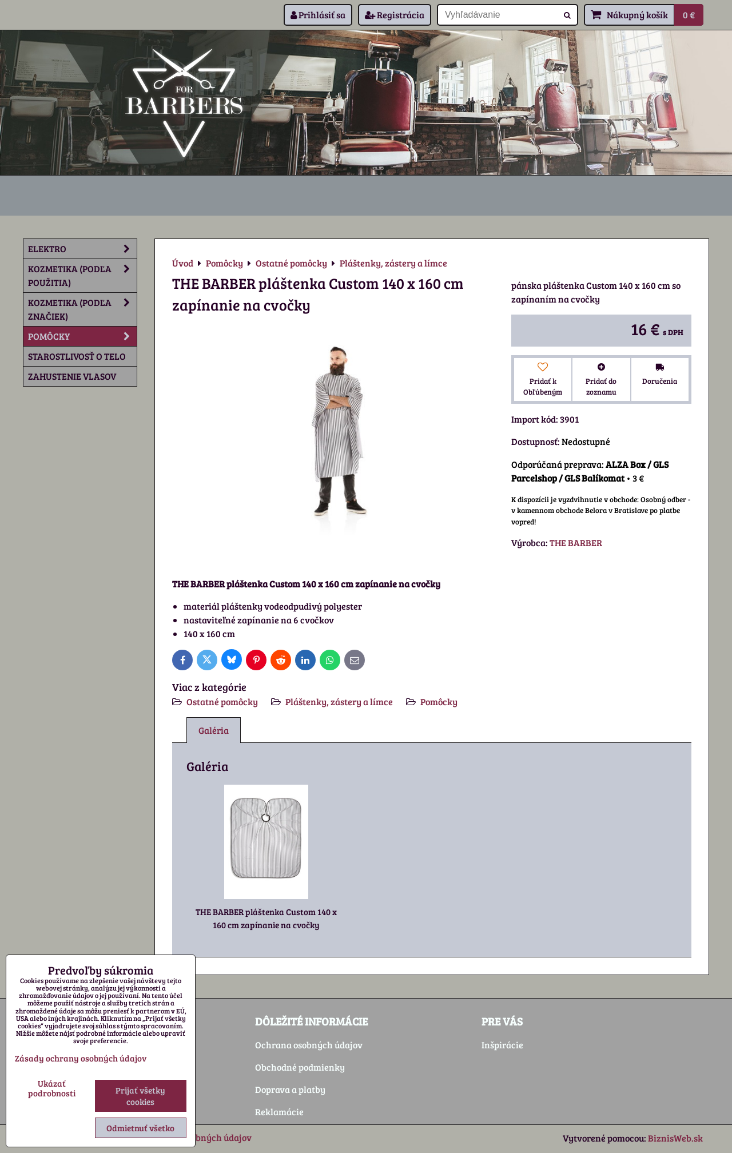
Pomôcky (439, 701)
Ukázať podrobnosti (51, 1088)
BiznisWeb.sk (675, 1138)
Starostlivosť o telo (77, 356)
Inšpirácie (502, 1045)
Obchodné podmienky (300, 1067)
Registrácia (394, 15)
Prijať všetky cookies (140, 1095)
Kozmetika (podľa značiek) (82, 309)
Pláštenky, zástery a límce (339, 701)
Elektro (82, 249)
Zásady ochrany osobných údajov (80, 1058)
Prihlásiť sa (318, 15)
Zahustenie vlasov (72, 376)
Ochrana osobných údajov (309, 1045)
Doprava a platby (290, 1089)
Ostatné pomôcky (222, 701)
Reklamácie (279, 1112)
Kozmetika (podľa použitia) (82, 275)
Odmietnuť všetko (140, 1128)
